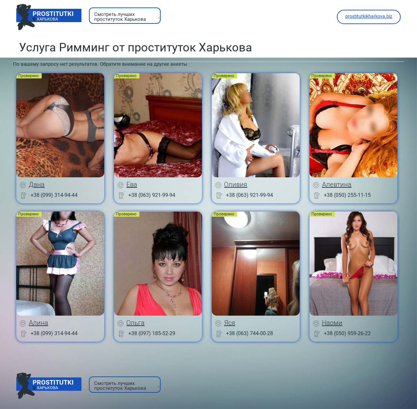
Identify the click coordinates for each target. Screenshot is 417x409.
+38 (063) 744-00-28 (249, 333)
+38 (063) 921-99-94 (151, 195)
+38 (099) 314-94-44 (54, 195)
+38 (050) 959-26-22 (347, 333)
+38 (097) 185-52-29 (151, 333)
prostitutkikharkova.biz (369, 16)
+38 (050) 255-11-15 (347, 195)
